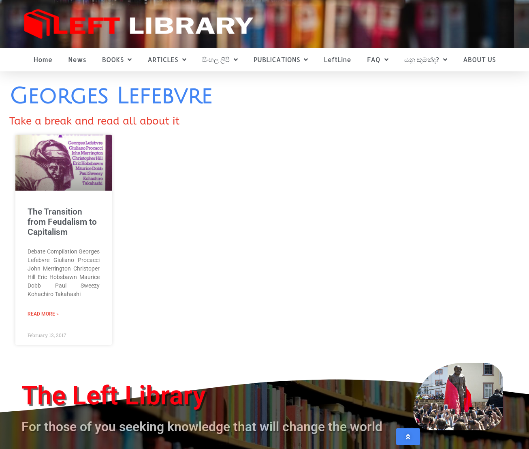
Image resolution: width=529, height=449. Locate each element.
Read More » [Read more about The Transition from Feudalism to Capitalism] (43, 314)
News (77, 59)
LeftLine (337, 59)
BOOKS (117, 59)
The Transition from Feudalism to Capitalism (62, 222)
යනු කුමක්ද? (425, 59)
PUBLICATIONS (281, 59)
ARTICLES (166, 59)
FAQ (377, 59)
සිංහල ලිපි (220, 59)
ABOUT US (479, 59)
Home (43, 59)
